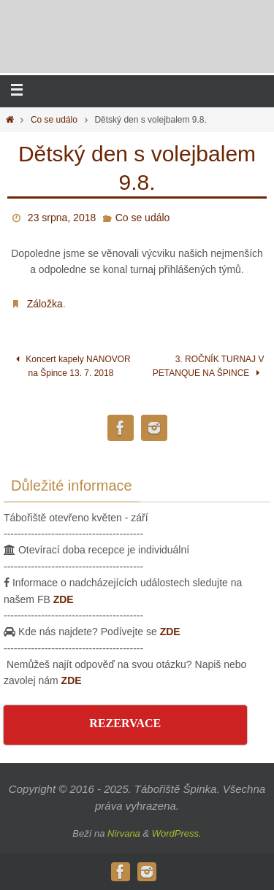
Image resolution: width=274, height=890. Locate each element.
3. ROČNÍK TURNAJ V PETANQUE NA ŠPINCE (209, 366)
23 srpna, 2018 (62, 217)
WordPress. (177, 833)
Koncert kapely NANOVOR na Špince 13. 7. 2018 (71, 366)
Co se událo (54, 120)
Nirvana (123, 833)
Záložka (45, 304)
